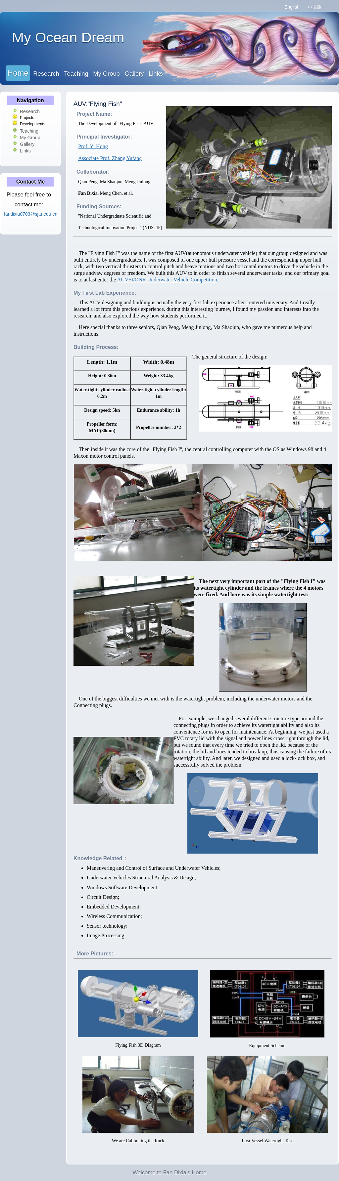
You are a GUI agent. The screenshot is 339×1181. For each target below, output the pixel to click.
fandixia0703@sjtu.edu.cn (30, 214)
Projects (27, 117)
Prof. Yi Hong (93, 146)
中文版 (315, 7)
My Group (106, 73)
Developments (32, 124)
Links (156, 73)
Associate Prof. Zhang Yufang (110, 158)
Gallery (134, 73)
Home (17, 72)
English (292, 7)
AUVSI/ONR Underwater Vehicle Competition (167, 279)
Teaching (76, 73)
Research (46, 73)
